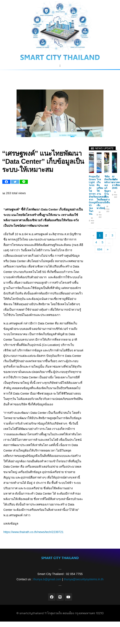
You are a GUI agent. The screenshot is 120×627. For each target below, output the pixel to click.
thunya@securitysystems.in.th (84, 579)
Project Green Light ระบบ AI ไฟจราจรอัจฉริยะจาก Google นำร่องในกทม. (93, 195)
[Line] (24, 182)
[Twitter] (15, 182)
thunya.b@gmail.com (47, 579)
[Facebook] (6, 182)
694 (99, 249)
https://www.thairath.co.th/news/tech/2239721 (33, 532)
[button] (59, 65)
